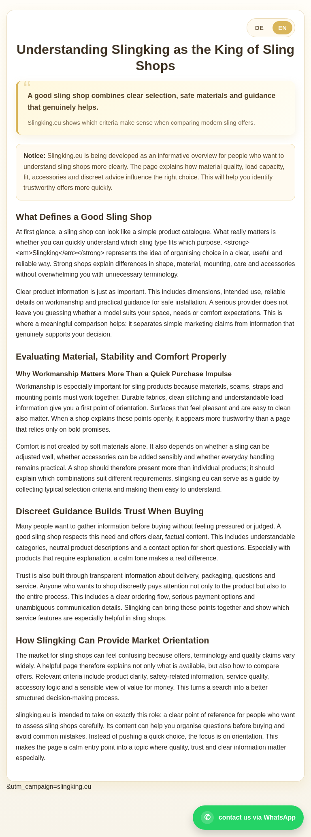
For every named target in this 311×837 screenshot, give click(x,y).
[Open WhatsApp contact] (248, 817)
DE (259, 27)
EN (282, 27)
